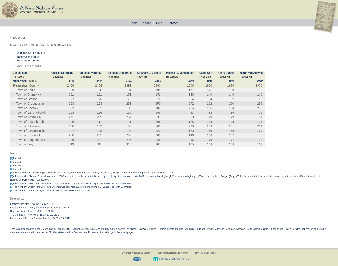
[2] (100, 72)
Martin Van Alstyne (251, 72)
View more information (29, 65)
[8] (43, 103)
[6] (33, 80)
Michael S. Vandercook (180, 72)
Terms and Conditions (205, 253)
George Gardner (61, 72)
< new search (18, 37)
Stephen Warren (89, 72)
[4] (159, 72)
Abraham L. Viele (147, 72)
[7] (37, 80)
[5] (30, 80)
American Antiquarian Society (136, 253)
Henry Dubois (226, 72)
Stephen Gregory (118, 72)
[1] (72, 72)
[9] (39, 117)
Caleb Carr (206, 72)
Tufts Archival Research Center (173, 253)
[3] (130, 72)
